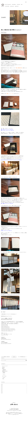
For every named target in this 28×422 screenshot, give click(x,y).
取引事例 (3, 367)
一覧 (14, 356)
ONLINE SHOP (16, 6)
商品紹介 (2, 32)
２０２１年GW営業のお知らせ (22, 356)
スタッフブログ (4, 376)
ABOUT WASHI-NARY (8, 4)
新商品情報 (5, 32)
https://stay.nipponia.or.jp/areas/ (6, 343)
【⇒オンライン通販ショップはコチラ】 (6, 318)
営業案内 (4, 372)
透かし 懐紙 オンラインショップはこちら (7, 203)
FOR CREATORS (7, 6)
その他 (3, 379)
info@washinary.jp (7, 326)
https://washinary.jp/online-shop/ (6, 319)
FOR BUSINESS (14, 4)
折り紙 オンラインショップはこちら (6, 230)
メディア (4, 375)
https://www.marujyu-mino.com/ (6, 339)
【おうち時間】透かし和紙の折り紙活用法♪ (6, 356)
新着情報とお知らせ (5, 371)
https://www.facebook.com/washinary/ (9, 328)
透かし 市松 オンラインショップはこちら (7, 129)
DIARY (21, 4)
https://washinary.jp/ (6, 327)
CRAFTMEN (18, 4)
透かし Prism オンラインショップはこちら (7, 130)
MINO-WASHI (12, 6)
